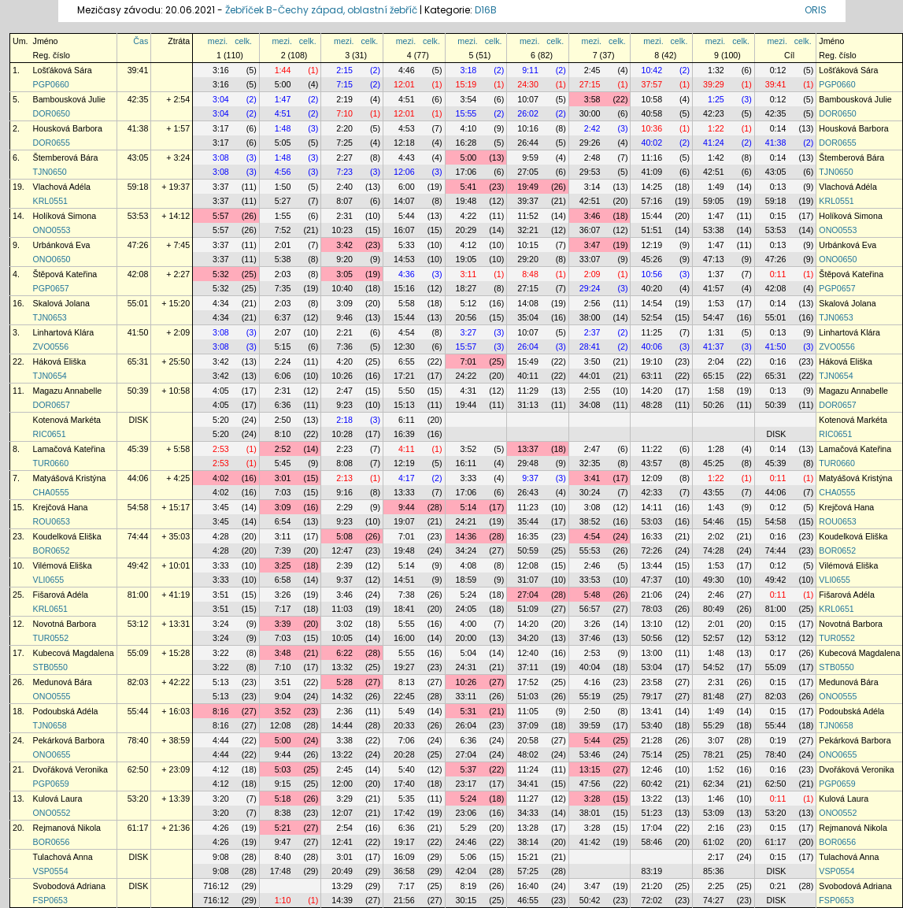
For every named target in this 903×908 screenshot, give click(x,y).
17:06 (466, 171)
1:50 (283, 186)
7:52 (283, 230)
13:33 (404, 492)
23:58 (651, 682)
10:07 (527, 99)
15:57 (466, 346)
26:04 (527, 346)
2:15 (344, 70)
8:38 (283, 812)
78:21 (713, 754)
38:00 (590, 317)
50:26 (713, 405)
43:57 (651, 463)
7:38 (406, 594)
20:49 (342, 871)
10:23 (342, 230)
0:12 (778, 70)
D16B (486, 10)
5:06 (469, 857)
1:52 (716, 769)
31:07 (527, 579)
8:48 (530, 274)
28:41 (590, 346)
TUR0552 (51, 638)
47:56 (590, 783)
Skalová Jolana (61, 303)
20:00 (466, 638)
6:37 (283, 317)
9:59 (530, 157)
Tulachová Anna (63, 857)
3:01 (283, 478)
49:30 (713, 579)
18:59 (466, 579)
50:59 (527, 550)
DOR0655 (51, 142)
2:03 (283, 274)
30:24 (590, 492)
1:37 (716, 274)
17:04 (651, 827)
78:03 (651, 608)
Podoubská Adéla (65, 711)
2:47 (344, 390)
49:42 (138, 565)
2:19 (344, 99)
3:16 (221, 70)
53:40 (651, 725)
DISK (138, 419)
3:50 (592, 361)
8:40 (283, 857)
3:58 (592, 99)
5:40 (406, 769)
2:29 (344, 507)
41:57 (713, 288)
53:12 (138, 623)
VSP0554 (50, 871)
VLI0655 (49, 579)
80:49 (713, 608)
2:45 (592, 70)
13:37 (527, 449)
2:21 (344, 332)
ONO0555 (52, 696)
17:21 (404, 375)
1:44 (283, 70)
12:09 (651, 478)
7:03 (283, 492)
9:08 (221, 857)
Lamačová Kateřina (69, 449)
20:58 (527, 740)
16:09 (404, 857)
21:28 (651, 740)
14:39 (342, 900)
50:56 (651, 638)
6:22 (344, 653)
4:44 (221, 740)
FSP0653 (50, 900)
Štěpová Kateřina (65, 274)
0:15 (778, 216)
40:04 (590, 667)
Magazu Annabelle (67, 390)
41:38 (138, 128)
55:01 (138, 303)
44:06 (138, 478)
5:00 (283, 84)
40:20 (651, 288)
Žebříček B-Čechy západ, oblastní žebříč (321, 10)
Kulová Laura (58, 798)
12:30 (404, 346)
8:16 (221, 711)
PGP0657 (51, 288)
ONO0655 (52, 754)
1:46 (716, 798)
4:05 (221, 390)
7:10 (344, 113)
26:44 (527, 142)
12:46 (651, 769)
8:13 (406, 682)
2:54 (344, 827)
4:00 (469, 623)
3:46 (592, 216)
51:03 (527, 696)
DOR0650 (51, 113)
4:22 (469, 216)
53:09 (713, 812)
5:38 (283, 259)
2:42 (592, 128)
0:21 (778, 886)
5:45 (283, 463)
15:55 (466, 113)
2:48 (592, 157)
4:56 (283, 171)
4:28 (221, 536)
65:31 (138, 361)
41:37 (713, 346)
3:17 (221, 128)
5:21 (283, 827)
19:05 (466, 259)
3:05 (344, 274)
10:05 (342, 638)
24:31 (466, 667)
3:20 (221, 798)
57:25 (527, 871)
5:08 (344, 536)
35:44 (527, 521)
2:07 (283, 332)
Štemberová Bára (65, 157)
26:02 (527, 113)
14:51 (404, 579)
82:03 (138, 682)
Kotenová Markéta (67, 419)
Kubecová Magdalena (73, 653)
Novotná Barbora (65, 623)
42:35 (138, 99)
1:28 (716, 449)
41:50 (138, 332)
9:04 (283, 696)
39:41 (138, 70)
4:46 (406, 70)
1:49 (716, 186)
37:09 (527, 725)
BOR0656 (51, 842)
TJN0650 (50, 171)
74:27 (713, 900)
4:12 (469, 245)
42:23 (713, 113)
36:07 (590, 230)
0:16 (778, 361)
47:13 (713, 259)
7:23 (344, 171)
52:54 (651, 317)
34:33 (527, 812)
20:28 (404, 754)
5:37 (469, 769)
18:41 (404, 608)
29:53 (590, 171)
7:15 (344, 84)
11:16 (651, 157)
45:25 (713, 463)
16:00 (404, 638)
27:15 (590, 84)
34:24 (466, 550)
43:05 (138, 157)
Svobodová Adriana (69, 886)
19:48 (466, 201)
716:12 (216, 886)
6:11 (406, 419)
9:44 (406, 507)
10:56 (651, 274)
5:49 (406, 711)
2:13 (344, 478)
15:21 (527, 857)
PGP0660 (51, 84)
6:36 (283, 405)
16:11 (466, 463)
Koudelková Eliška (67, 536)
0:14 (778, 128)
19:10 (651, 361)
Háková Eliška (60, 361)
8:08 (344, 463)
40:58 (651, 113)
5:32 (221, 274)
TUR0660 (51, 463)
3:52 (469, 449)
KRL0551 (50, 201)
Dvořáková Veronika (70, 769)
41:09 (651, 171)
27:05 (527, 171)
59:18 (138, 186)
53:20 (138, 798)
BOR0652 (51, 550)
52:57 (713, 638)
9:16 (344, 492)
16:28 (466, 142)
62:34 (713, 783)
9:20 (344, 259)
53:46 (590, 754)
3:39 (283, 623)
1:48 (283, 128)
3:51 (221, 594)
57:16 (651, 201)
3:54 (469, 99)
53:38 (713, 230)
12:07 (342, 812)
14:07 (404, 201)
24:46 (466, 842)
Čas (140, 41)
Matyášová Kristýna (69, 478)
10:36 (651, 128)
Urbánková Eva (62, 245)
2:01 (283, 245)
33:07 (590, 259)
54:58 (138, 507)
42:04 (466, 871)
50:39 (138, 390)
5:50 (406, 390)
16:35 (527, 536)
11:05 (527, 711)
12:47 (342, 550)
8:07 (344, 201)
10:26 (342, 375)
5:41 (469, 186)
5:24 (469, 594)
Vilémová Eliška (62, 565)
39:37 (527, 201)
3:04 (221, 99)
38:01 (590, 812)
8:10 (283, 434)
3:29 (344, 798)
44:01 (590, 375)
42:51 (713, 171)
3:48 (283, 653)
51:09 (527, 608)
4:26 (221, 827)
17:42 (404, 812)
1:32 (716, 70)
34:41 (527, 783)
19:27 (404, 667)
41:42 (590, 842)
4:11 (406, 449)
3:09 (344, 303)
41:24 (713, 142)
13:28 (527, 827)
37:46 (590, 638)
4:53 (406, 128)
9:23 (344, 405)
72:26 (651, 550)
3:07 (716, 740)
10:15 (527, 245)
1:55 (283, 216)
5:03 (283, 769)
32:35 (590, 463)
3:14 (592, 186)
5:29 (469, 827)
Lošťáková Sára (62, 70)
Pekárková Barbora (69, 740)
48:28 (651, 405)
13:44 (651, 565)
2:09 (592, 274)
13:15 (590, 769)
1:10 (283, 900)
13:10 (651, 623)
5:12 (469, 303)
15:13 (404, 405)
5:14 (469, 507)
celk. (243, 41)
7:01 (469, 361)
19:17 (404, 842)
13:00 (651, 653)
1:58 (716, 390)
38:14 (527, 842)
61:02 (713, 842)
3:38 (344, 740)
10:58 (651, 99)
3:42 (344, 245)
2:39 (344, 565)
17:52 (527, 682)
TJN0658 (50, 725)
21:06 (651, 594)
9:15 (283, 783)
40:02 (651, 142)
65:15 (713, 375)
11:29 (527, 390)
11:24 (527, 769)
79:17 (651, 696)
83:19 (651, 871)
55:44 (138, 711)
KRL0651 (50, 608)
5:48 (592, 594)
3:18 (469, 70)
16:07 (404, 230)
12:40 (527, 653)
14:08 (527, 303)
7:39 (283, 550)
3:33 (469, 478)
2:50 (283, 419)
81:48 (713, 696)
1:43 (716, 507)
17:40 (404, 783)
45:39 (138, 449)
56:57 (590, 608)
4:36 (406, 274)
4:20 (344, 361)
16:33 (651, 536)
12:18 (404, 142)
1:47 (283, 99)
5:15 (283, 346)
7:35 (283, 288)
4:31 (469, 390)
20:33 (404, 725)
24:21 (466, 521)
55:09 (138, 653)
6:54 (283, 521)
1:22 (716, 128)
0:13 (778, 186)
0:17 (778, 653)
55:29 (713, 725)
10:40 (342, 288)
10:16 (527, 128)
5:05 (283, 142)
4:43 (406, 157)
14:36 (466, 536)
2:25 (716, 886)
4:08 (469, 565)
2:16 (716, 827)
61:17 (138, 827)
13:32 (342, 667)
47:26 (138, 245)
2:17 (716, 857)
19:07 (404, 521)
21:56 (404, 900)
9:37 (530, 478)
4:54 (406, 332)
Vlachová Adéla (62, 186)
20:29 (466, 230)
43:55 (713, 492)
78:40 (138, 740)
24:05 (466, 608)
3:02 (344, 623)
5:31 (469, 711)
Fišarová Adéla (61, 594)
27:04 (527, 594)
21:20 (651, 886)
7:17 (283, 608)
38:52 (590, 521)
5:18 (283, 798)
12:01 (404, 84)
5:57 (221, 216)
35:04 (527, 317)
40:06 (651, 346)
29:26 (590, 142)
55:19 (590, 696)
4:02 (221, 478)
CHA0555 (51, 492)
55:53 (590, 550)
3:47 (592, 245)
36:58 (404, 871)
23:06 (466, 812)
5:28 (344, 682)
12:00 (342, 783)
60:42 (651, 783)
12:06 (404, 171)
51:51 (651, 230)
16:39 (404, 434)
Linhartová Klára (63, 332)
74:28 (713, 550)
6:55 (406, 361)
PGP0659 (51, 783)
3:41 (592, 478)
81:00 (138, 594)
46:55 (527, 900)
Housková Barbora (67, 128)
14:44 (342, 725)
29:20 (527, 259)
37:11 (527, 667)
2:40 (344, 186)
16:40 (527, 886)
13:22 (342, 754)
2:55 (592, 390)
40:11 (527, 375)
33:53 (590, 579)
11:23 (527, 507)
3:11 (469, 274)
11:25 (651, 332)
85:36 (713, 871)
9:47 (283, 842)
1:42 (716, 157)
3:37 (221, 186)
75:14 (651, 754)
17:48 (280, 871)
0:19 (778, 740)
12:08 (527, 565)
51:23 (651, 812)
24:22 (466, 375)
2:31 (344, 216)
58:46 (651, 842)
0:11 (778, 274)
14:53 (404, 259)
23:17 (466, 783)
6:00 (406, 186)
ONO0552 (52, 812)
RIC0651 (49, 434)
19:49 (527, 186)
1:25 (716, 99)
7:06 (406, 740)
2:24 (283, 361)
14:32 (342, 696)
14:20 (651, 390)
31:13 (527, 405)
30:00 (590, 113)
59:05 (713, 201)
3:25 (283, 565)
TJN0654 (50, 375)
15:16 (404, 288)
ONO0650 (52, 259)
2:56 (592, 303)
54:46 (713, 521)
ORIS (816, 10)
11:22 (651, 449)
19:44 (466, 405)
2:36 (344, 711)
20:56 (466, 317)
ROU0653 (51, 521)
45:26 (651, 259)
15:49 (527, 361)
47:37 (651, 579)
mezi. (218, 41)
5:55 (406, 623)
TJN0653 (50, 317)
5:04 (469, 653)
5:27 (283, 201)
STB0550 (50, 667)
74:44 (138, 536)
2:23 (344, 449)
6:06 (283, 375)
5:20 (221, 419)
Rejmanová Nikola (67, 827)
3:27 (469, 332)
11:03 (342, 608)
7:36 (344, 346)
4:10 (469, 128)
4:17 (406, 478)
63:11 (651, 375)
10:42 (651, 70)
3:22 (221, 653)
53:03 (651, 521)
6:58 (283, 579)
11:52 (527, 216)
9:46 (344, 317)
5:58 (406, 303)
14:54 (651, 303)
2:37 (592, 332)
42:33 (651, 492)
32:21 (527, 230)
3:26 (283, 594)
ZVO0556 (51, 346)
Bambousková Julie (69, 99)
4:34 (221, 303)
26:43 (527, 492)
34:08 (590, 405)
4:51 (406, 99)
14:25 (651, 186)
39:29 (713, 84)
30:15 (466, 900)
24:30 (527, 84)
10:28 (342, 434)
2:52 (283, 449)
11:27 (527, 798)
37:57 (651, 84)
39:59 (590, 725)
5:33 (406, 245)
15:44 (651, 216)
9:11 (530, 70)
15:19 (466, 84)
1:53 (716, 303)
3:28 (592, 798)
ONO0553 (52, 230)
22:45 (404, 696)
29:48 (527, 463)
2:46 (592, 565)
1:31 (716, 332)
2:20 (344, 128)
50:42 (590, 900)
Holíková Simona (65, 216)
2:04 (716, 361)
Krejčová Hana (60, 507)
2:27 (344, 157)
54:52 (713, 667)
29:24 (590, 288)
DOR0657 (51, 405)
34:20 (527, 638)
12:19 (651, 245)
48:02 (527, 754)
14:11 (651, 507)
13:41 (651, 711)
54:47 (713, 317)
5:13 (221, 682)
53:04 (651, 667)
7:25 (344, 142)
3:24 (221, 623)
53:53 (138, 216)
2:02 (716, 536)
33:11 (466, 696)
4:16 (592, 682)
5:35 (406, 798)
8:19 (469, 886)
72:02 (651, 900)
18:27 (466, 288)
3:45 (221, 507)
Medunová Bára (62, 682)
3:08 (221, 157)
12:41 (342, 842)
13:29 (342, 886)
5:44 (406, 216)
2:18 (344, 419)
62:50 (138, 769)
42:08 (138, 274)
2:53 (221, 449)
